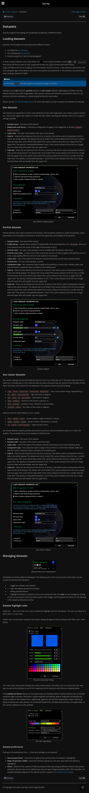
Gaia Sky (46, 3)
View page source (79, 12)
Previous (8, 16)
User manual (12, 12)
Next (82, 16)
